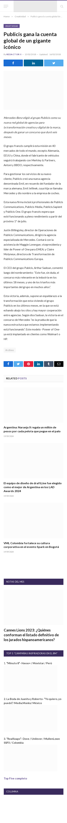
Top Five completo (15, 778)
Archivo (9, 350)
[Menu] (6, 6)
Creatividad (11, 26)
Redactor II (13, 54)
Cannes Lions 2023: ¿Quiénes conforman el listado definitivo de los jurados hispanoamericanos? (31, 635)
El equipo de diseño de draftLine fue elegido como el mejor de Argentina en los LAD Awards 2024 (33, 487)
